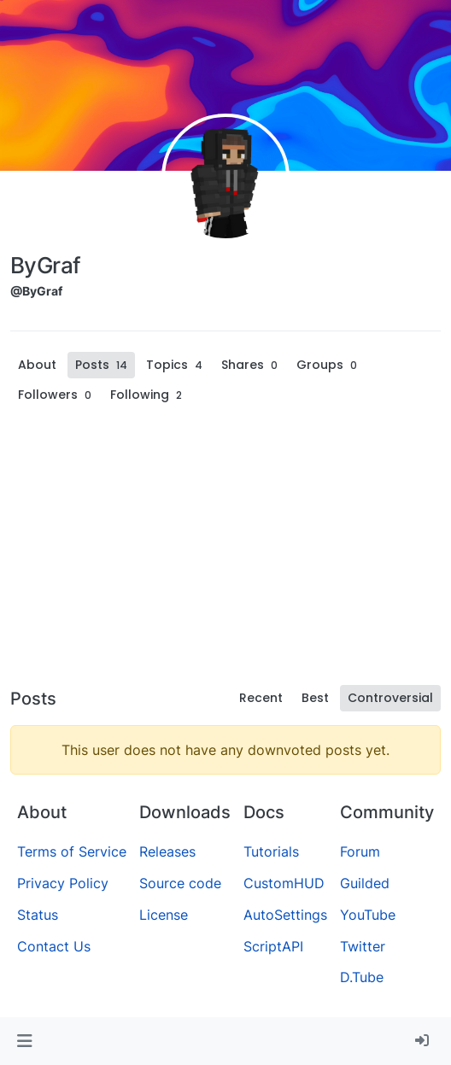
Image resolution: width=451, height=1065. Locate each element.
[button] (24, 1041)
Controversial (390, 697)
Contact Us (54, 946)
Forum (360, 851)
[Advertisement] (225, 550)
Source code (180, 883)
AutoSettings (285, 914)
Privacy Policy (62, 883)
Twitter (362, 946)
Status (37, 914)
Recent (261, 697)
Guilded (365, 883)
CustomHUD (284, 883)
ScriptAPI (273, 946)
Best (315, 697)
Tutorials (271, 851)
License (163, 914)
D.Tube (362, 977)
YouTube (367, 914)
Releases (167, 851)
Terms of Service (71, 851)
